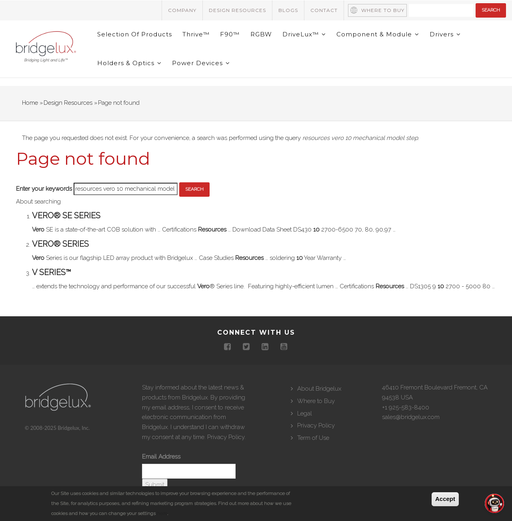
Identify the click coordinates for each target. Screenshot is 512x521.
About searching (38, 220)
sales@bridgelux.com (411, 435)
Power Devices (203, 77)
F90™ (234, 39)
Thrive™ (198, 39)
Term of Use (313, 456)
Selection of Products (135, 39)
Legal (304, 431)
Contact (324, 10)
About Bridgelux (319, 407)
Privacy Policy (225, 455)
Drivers (455, 39)
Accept (445, 498)
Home (30, 121)
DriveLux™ (311, 39)
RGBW (266, 39)
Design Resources (237, 10)
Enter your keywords (44, 207)
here (162, 513)
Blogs (288, 10)
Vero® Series (60, 262)
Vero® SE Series (66, 234)
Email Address (161, 475)
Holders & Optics (130, 77)
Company (182, 10)
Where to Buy (382, 10)
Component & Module (386, 39)
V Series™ (51, 290)
